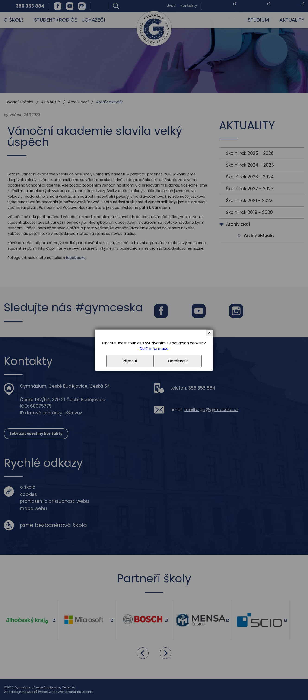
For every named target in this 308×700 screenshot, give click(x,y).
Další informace (154, 348)
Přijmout (130, 361)
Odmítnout (178, 361)
